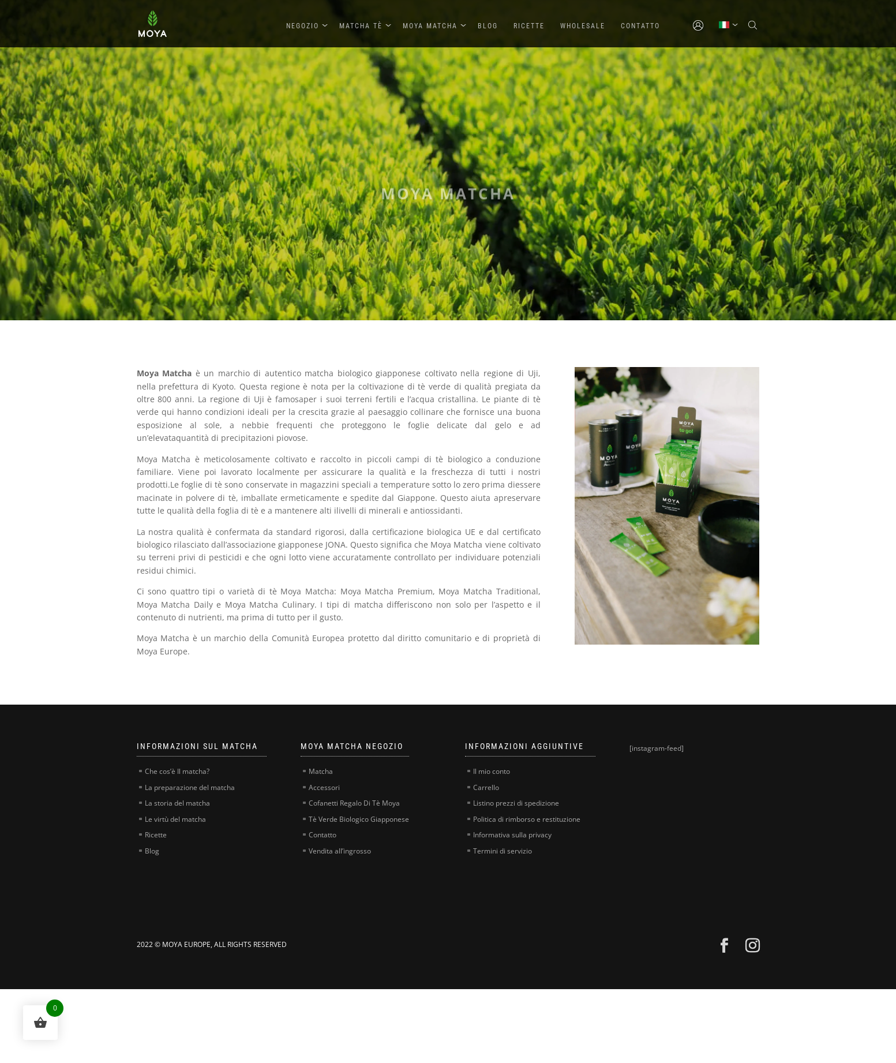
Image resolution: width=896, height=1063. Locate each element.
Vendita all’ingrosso (340, 851)
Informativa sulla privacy (512, 835)
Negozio (302, 26)
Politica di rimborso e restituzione (526, 819)
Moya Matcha (430, 26)
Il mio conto (491, 771)
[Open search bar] (754, 25)
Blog (488, 26)
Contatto (640, 26)
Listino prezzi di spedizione (516, 803)
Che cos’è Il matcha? (177, 771)
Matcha (321, 771)
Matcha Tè (361, 26)
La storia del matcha (177, 803)
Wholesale (582, 26)
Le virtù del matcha (175, 819)
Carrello (486, 787)
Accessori (324, 787)
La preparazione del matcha (190, 787)
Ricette (529, 26)
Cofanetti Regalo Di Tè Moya (354, 803)
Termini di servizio (502, 851)
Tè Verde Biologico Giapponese (359, 819)
